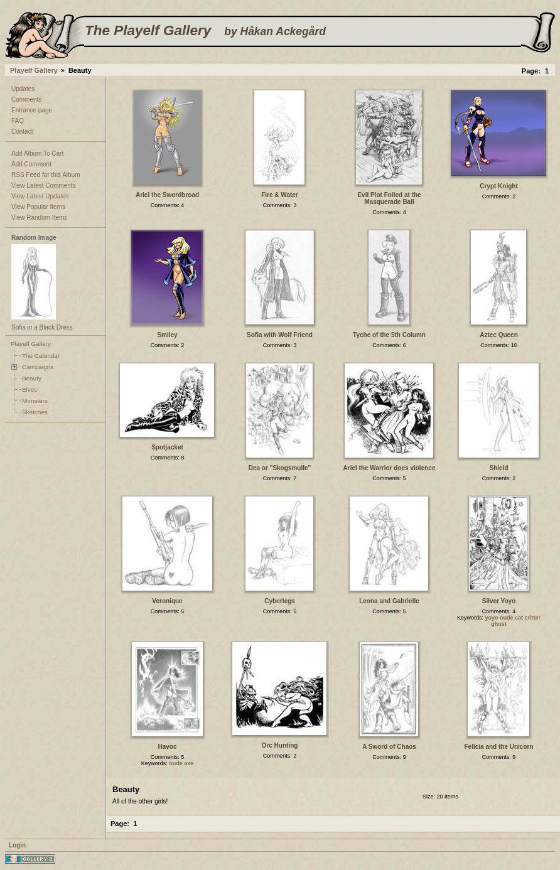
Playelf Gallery (34, 70)
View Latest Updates (40, 196)
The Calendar (41, 355)
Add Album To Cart (37, 153)
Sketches (35, 412)
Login (17, 845)
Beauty (31, 378)
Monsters (35, 400)
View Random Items (39, 217)
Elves (29, 389)
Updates (23, 88)
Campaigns (37, 366)
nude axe (181, 763)
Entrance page (31, 110)
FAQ (17, 120)
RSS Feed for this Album (45, 174)
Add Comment (31, 164)
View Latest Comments (43, 185)
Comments (26, 99)
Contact (22, 131)
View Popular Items (38, 206)
